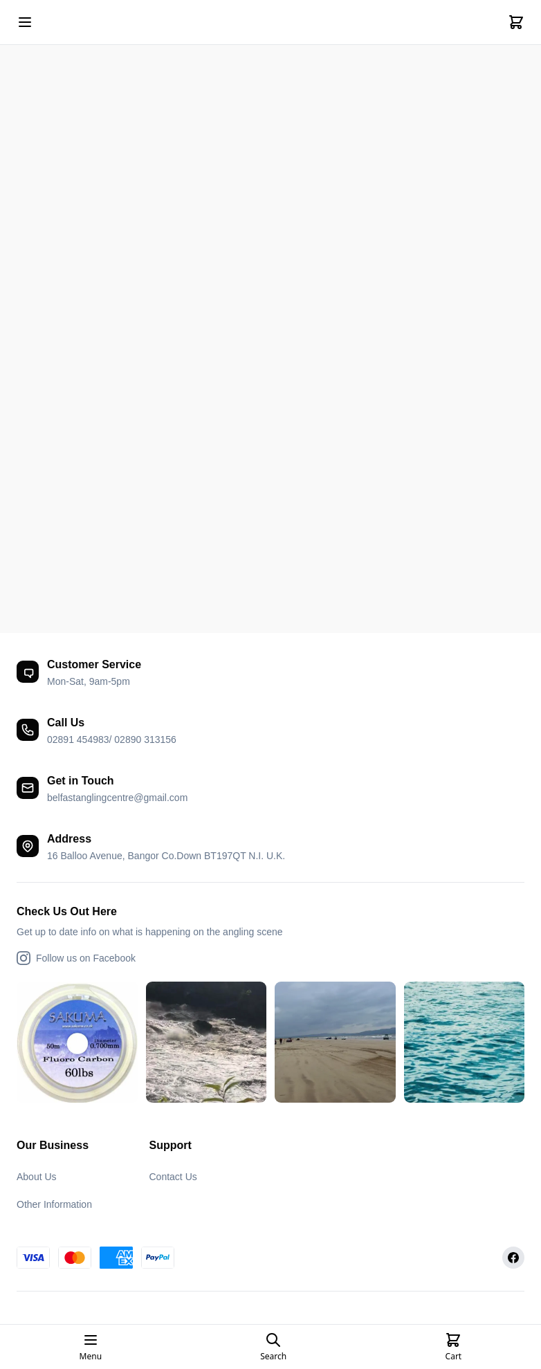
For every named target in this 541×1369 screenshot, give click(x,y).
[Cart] (516, 22)
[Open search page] (273, 1347)
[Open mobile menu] (25, 22)
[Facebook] (513, 1258)
